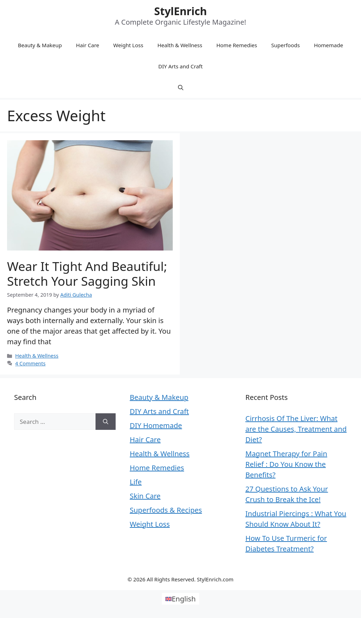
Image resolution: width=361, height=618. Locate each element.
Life (136, 482)
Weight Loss (128, 45)
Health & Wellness (179, 45)
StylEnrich (180, 11)
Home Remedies (236, 45)
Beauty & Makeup (40, 45)
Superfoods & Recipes (166, 510)
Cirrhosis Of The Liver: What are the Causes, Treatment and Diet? (296, 429)
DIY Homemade (156, 425)
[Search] (106, 421)
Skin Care (145, 496)
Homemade (328, 45)
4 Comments (30, 363)
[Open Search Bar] (180, 87)
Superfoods (285, 45)
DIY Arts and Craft (180, 66)
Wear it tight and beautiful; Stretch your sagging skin (87, 273)
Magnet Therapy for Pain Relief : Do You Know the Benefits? (286, 464)
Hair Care (87, 45)
